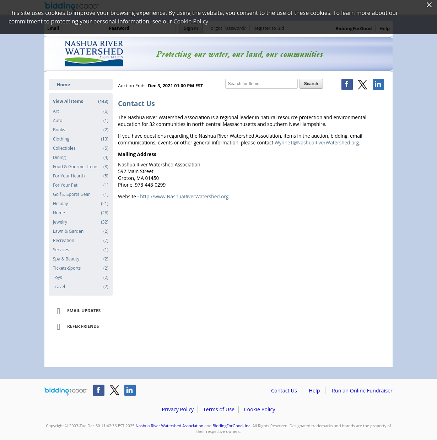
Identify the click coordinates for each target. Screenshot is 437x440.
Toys (80, 277)
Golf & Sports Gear (80, 194)
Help (314, 390)
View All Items (80, 101)
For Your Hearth (80, 176)
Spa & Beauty (80, 259)
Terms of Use (218, 409)
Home (61, 84)
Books (80, 129)
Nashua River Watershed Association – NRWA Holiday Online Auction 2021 (218, 54)
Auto (80, 120)
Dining (80, 157)
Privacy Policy (178, 409)
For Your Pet (80, 185)
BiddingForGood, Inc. (231, 425)
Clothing (80, 139)
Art (80, 111)
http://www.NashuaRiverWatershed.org (184, 196)
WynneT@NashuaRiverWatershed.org (317, 142)
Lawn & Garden (80, 231)
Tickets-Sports (80, 268)
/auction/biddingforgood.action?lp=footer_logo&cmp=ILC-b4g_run (65, 391)
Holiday (80, 203)
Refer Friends (75, 326)
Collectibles (80, 148)
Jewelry (80, 222)
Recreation (80, 240)
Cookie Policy (259, 409)
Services (80, 249)
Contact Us (284, 390)
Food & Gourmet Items (80, 166)
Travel (80, 286)
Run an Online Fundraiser (362, 390)
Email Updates (76, 311)
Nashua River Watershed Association (170, 425)
